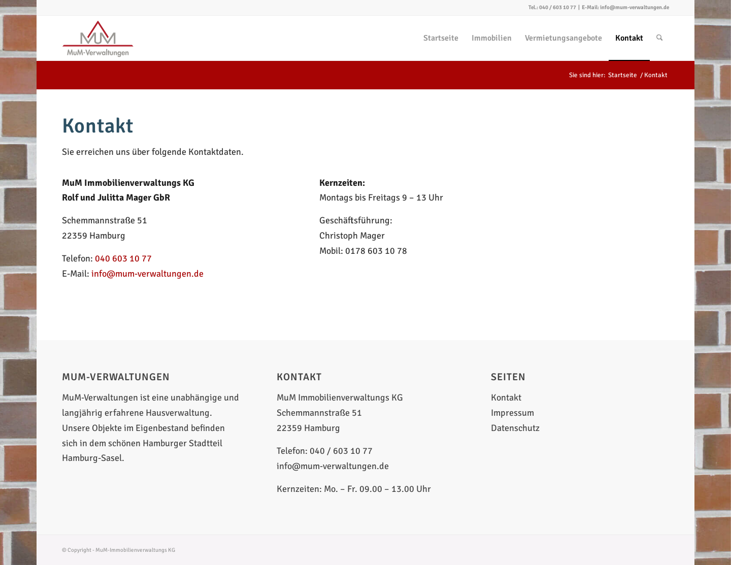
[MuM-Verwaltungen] (98, 38)
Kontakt (506, 397)
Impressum (512, 412)
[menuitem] (441, 38)
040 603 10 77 (123, 258)
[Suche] (660, 38)
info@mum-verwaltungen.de (634, 7)
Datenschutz (515, 428)
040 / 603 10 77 (557, 7)
